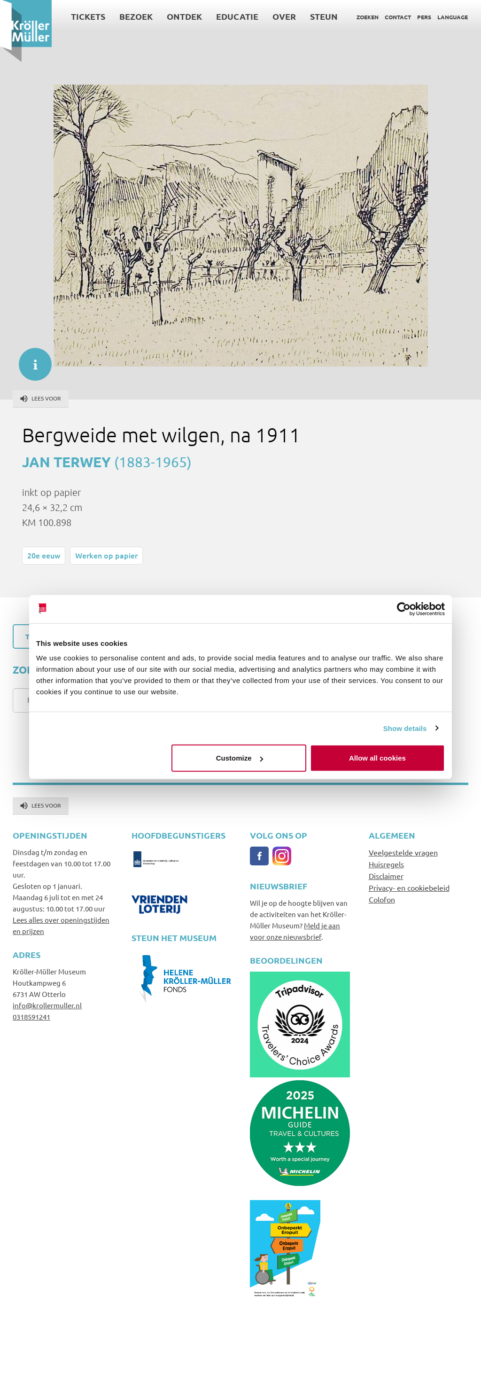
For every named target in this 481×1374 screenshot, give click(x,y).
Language (452, 17)
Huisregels (386, 864)
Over (284, 16)
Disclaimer (386, 875)
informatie (30, 359)
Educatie (237, 16)
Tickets (88, 16)
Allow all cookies (377, 758)
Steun (324, 16)
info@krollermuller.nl (47, 1005)
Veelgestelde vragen (403, 852)
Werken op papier (106, 555)
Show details (405, 728)
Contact (398, 17)
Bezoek (136, 16)
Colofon (382, 899)
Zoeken (368, 17)
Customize (239, 758)
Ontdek (184, 16)
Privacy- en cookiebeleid (409, 887)
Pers (424, 17)
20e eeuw (43, 555)
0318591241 (31, 1016)
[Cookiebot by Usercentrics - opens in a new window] (404, 609)
